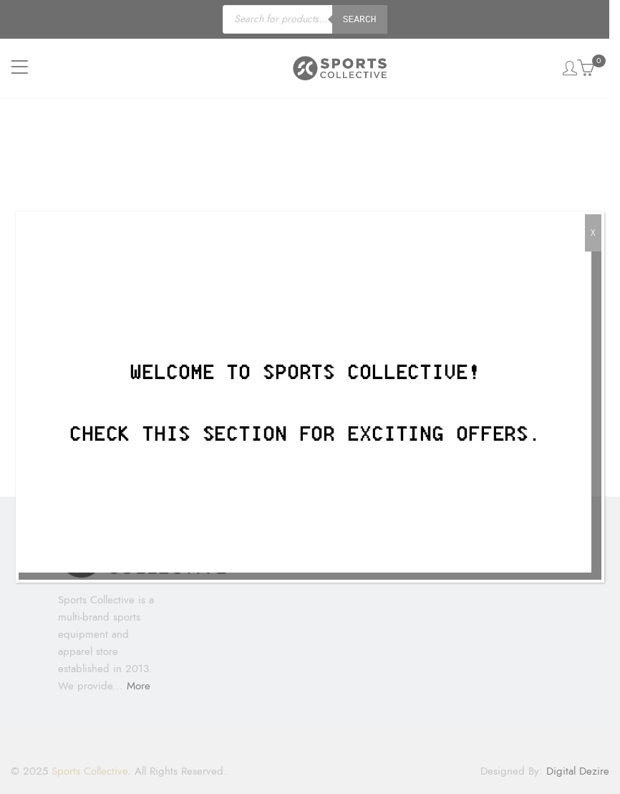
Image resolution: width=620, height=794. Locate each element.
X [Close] (593, 233)
